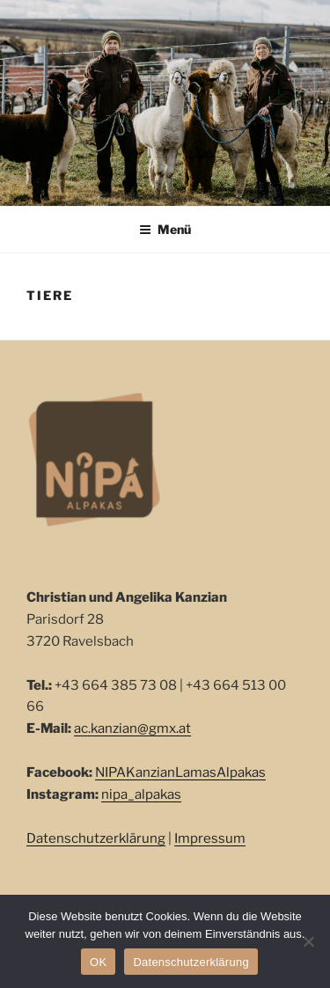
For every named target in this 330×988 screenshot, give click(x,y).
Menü (165, 229)
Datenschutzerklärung (95, 838)
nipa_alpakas (141, 794)
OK (98, 962)
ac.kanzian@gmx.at (132, 728)
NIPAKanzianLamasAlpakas (180, 772)
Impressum (210, 838)
